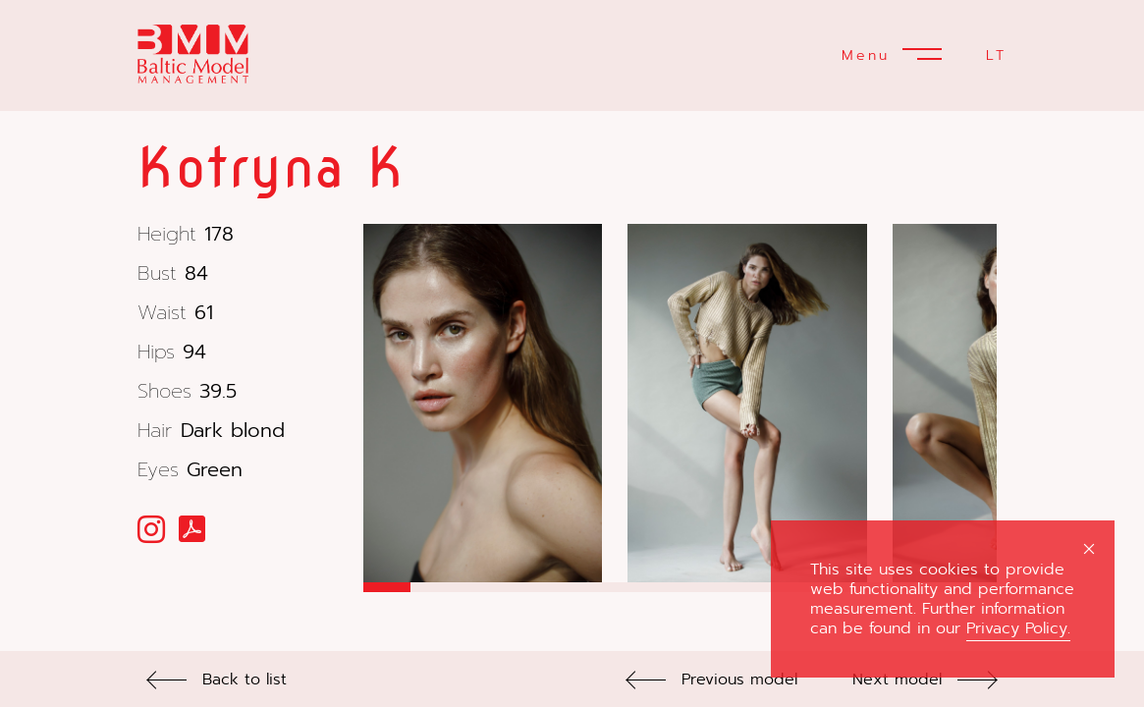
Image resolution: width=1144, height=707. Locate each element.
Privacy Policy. (1018, 628)
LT (996, 55)
